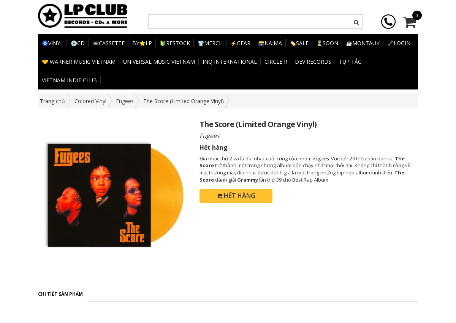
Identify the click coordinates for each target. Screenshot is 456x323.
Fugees (125, 101)
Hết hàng (236, 195)
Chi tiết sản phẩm (60, 294)
